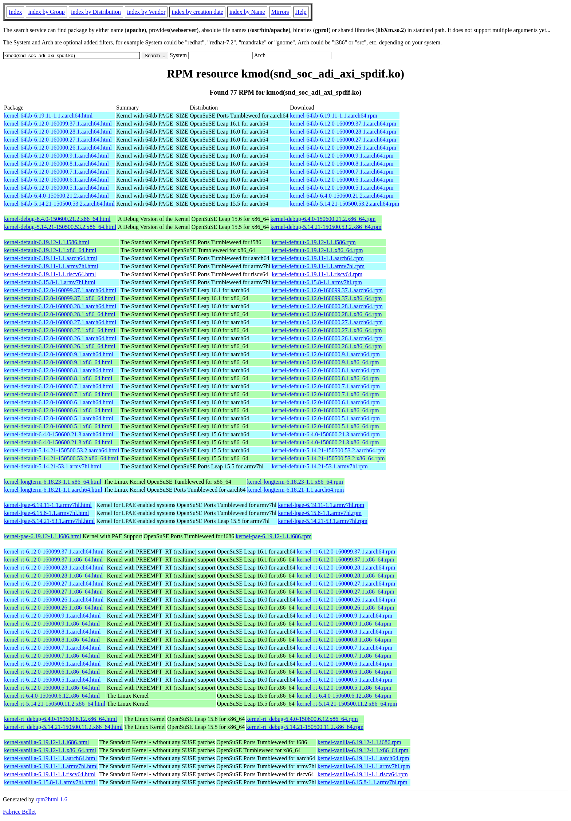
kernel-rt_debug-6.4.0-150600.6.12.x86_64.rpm (302, 719)
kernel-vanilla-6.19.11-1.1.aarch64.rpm (363, 758)
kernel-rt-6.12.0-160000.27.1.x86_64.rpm (345, 591)
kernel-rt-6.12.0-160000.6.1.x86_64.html (52, 672)
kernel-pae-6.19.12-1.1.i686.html (42, 536)
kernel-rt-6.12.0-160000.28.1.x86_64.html (53, 575)
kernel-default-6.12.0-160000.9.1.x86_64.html (58, 362)
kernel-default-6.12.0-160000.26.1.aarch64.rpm (327, 338)
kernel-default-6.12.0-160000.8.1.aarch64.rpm (326, 370)
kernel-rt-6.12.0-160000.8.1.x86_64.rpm (344, 639)
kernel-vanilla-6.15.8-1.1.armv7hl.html (49, 782)
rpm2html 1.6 (51, 799)
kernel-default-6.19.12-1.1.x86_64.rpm (317, 250)
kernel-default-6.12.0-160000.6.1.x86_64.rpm (325, 410)
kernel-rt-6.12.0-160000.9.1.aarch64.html (52, 615)
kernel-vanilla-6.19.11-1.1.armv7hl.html (51, 766)
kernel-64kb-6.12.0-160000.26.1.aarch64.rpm (343, 147)
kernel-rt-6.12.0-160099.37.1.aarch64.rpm (346, 551)
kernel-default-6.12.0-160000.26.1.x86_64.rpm (327, 346)
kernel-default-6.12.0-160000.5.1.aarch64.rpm (326, 418)
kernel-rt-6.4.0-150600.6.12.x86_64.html (52, 696)
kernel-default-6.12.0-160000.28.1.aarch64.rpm (327, 306)
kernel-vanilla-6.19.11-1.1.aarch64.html (50, 758)
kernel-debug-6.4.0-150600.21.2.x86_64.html (57, 219)
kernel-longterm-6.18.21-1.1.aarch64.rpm (295, 490)
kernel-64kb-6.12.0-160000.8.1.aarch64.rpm (341, 163)
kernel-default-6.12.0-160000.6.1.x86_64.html (58, 410)
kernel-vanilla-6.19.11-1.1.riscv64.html (49, 774)
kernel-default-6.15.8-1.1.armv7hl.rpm (317, 282)
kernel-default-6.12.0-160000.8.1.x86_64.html (58, 378)
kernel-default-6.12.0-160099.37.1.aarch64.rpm (327, 290)
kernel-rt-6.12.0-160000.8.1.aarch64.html (52, 631)
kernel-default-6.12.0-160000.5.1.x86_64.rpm (325, 426)
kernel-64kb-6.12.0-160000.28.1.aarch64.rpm (343, 131)
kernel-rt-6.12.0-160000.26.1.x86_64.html (53, 607)
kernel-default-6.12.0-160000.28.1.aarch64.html (60, 306)
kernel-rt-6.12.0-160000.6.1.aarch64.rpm (344, 664)
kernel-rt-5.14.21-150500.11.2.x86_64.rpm (347, 704)
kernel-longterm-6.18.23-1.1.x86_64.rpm (295, 482)
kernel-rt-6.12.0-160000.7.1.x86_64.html (52, 656)
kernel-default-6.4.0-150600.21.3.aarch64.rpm (326, 434)
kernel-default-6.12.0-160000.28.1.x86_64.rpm (327, 314)
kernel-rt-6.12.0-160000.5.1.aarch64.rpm (344, 680)
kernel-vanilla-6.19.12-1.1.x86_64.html (50, 750)
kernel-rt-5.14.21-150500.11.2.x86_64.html (54, 704)
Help (301, 12)
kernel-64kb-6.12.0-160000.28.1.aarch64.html (58, 131)
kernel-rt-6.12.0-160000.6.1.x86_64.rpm (344, 672)
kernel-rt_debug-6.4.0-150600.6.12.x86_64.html (60, 719)
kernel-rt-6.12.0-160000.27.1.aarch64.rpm (346, 583)
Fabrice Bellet (19, 812)
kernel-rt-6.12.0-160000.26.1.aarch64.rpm (346, 599)
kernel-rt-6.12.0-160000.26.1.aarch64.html (54, 599)
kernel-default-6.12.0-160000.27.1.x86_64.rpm (327, 330)
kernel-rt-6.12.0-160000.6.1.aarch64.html (52, 664)
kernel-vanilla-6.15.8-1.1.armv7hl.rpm (362, 782)
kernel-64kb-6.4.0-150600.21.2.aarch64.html (56, 196)
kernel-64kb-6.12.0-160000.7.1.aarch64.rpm (341, 171)
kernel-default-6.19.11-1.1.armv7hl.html (51, 266)
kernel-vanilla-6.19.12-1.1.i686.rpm (359, 742)
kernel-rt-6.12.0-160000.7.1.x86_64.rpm (344, 656)
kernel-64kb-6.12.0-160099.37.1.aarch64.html (58, 123)
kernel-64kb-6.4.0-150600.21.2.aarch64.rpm (341, 196)
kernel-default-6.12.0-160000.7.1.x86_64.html (58, 394)
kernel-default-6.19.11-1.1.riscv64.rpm (317, 274)
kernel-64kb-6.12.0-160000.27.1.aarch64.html (58, 139)
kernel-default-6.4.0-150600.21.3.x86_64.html (58, 442)
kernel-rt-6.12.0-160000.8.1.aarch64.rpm (344, 631)
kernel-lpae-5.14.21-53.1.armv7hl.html (49, 521)
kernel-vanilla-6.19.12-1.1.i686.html (46, 742)
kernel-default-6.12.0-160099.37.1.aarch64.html (60, 290)
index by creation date (197, 12)
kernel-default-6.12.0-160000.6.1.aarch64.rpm (326, 402)
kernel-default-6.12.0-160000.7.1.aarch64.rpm (326, 386)
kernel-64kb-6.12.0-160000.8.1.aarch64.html (56, 163)
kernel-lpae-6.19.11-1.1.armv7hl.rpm (321, 505)
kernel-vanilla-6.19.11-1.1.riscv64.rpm (363, 774)
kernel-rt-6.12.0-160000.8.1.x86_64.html (52, 639)
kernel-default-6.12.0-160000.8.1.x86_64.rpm (325, 378)
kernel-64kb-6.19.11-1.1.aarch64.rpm (333, 115)
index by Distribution (96, 12)
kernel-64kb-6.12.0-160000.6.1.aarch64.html (56, 180)
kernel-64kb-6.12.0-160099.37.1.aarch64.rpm (343, 123)
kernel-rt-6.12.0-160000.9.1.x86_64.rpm (344, 623)
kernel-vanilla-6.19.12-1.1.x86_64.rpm (363, 750)
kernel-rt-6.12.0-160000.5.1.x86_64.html (52, 688)
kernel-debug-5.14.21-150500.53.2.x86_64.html (60, 227)
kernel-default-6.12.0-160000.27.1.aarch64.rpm (327, 322)
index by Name (247, 12)
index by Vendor (146, 12)
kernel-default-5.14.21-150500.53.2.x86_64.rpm (328, 458)
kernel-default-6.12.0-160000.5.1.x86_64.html (58, 426)
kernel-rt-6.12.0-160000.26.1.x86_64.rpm (345, 607)
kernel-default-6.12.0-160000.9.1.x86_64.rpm (325, 362)
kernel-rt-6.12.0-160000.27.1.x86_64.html (53, 591)
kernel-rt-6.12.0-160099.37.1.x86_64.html (53, 559)
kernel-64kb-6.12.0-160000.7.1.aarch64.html (56, 171)
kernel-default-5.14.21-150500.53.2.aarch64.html (61, 450)
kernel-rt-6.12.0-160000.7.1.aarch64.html (52, 647)
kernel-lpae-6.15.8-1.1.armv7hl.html (46, 513)
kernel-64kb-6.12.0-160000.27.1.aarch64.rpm (343, 139)
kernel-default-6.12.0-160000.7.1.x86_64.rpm (325, 394)
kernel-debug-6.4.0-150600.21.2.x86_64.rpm (323, 219)
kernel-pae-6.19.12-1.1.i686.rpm (273, 536)
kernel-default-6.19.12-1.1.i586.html (46, 242)
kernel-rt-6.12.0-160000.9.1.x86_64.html (52, 623)
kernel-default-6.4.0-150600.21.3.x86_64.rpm (325, 442)
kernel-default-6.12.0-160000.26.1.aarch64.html (60, 338)
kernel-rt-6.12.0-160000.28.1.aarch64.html (54, 567)
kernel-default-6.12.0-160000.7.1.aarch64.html (58, 386)
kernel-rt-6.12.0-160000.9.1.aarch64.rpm (344, 615)
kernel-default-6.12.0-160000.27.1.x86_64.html (59, 330)
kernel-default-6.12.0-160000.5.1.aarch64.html (58, 418)
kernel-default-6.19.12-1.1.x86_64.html (50, 250)
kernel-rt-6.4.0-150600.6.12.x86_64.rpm (344, 696)
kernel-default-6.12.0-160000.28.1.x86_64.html (59, 314)
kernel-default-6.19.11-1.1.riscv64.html (50, 274)
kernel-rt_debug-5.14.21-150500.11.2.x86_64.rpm (304, 727)
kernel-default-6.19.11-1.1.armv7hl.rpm (318, 266)
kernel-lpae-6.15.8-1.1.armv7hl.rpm (320, 513)
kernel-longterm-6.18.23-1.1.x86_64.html (52, 482)
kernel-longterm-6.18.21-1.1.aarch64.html (53, 490)
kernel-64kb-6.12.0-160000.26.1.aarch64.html (58, 147)
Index (15, 12)
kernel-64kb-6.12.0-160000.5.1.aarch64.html (56, 188)
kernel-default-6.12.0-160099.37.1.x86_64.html (59, 298)
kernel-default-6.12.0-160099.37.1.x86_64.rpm (327, 298)
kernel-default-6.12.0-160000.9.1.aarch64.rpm (326, 354)
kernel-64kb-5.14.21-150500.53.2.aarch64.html (59, 204)
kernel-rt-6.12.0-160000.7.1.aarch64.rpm (344, 647)
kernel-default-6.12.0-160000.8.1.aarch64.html (58, 370)
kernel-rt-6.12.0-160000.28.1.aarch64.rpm (346, 567)
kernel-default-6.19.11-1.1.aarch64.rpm (317, 258)
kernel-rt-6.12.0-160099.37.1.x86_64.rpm (345, 559)
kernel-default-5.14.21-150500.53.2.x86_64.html (61, 458)
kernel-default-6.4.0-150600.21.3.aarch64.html (58, 434)
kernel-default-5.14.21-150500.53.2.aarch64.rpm (329, 450)
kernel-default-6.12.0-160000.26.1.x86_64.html (59, 346)
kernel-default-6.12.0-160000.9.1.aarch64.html (58, 354)
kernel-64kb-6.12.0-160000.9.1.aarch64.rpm (341, 155)
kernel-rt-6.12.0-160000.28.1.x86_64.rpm (345, 575)
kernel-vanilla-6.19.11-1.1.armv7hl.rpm (364, 766)
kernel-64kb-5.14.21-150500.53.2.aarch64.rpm (344, 204)
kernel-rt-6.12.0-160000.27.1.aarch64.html (54, 583)
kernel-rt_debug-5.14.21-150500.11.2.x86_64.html (63, 727)
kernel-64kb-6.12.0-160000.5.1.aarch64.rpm (341, 188)
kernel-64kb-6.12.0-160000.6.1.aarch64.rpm (341, 180)
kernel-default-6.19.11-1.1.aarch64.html (50, 258)
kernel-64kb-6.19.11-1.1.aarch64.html (48, 115)
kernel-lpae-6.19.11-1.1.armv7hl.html (48, 505)
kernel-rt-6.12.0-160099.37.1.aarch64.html (54, 551)
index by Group (46, 12)
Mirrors (280, 12)
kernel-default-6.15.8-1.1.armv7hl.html (49, 282)
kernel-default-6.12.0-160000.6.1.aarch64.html (58, 402)
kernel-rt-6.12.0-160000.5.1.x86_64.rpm (344, 688)
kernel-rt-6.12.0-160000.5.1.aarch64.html (52, 680)
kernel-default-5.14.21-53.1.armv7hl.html (52, 466)
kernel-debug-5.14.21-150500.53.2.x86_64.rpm (326, 227)
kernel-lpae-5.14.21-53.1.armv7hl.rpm (322, 521)
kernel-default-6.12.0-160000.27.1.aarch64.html (60, 322)
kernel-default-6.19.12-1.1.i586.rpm (314, 242)
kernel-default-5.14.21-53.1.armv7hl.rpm (319, 466)
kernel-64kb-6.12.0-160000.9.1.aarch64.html (56, 155)
